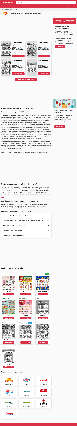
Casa (60, 6)
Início (5, 6)
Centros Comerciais (29, 6)
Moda (45, 6)
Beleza (50, 6)
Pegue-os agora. (59, 126)
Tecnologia (39, 6)
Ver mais (3, 197)
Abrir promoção (18, 55)
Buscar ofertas (60, 46)
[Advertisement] (26, 27)
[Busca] (74, 2)
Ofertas (10, 6)
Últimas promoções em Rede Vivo (26, 79)
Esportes (55, 6)
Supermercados (18, 6)
